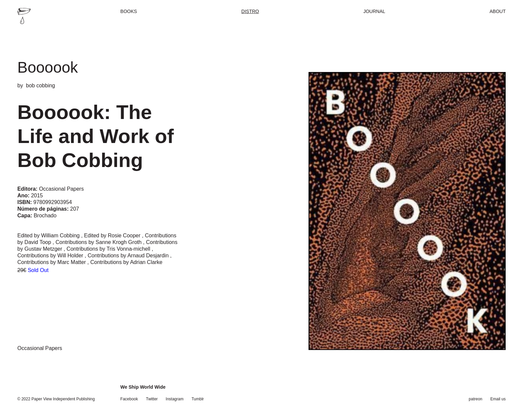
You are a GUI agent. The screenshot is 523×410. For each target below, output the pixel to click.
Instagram (174, 399)
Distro (250, 11)
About (498, 11)
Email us (498, 399)
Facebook (129, 399)
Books (128, 11)
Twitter (152, 399)
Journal (374, 11)
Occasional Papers (39, 348)
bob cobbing (40, 85)
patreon (475, 399)
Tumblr (197, 399)
